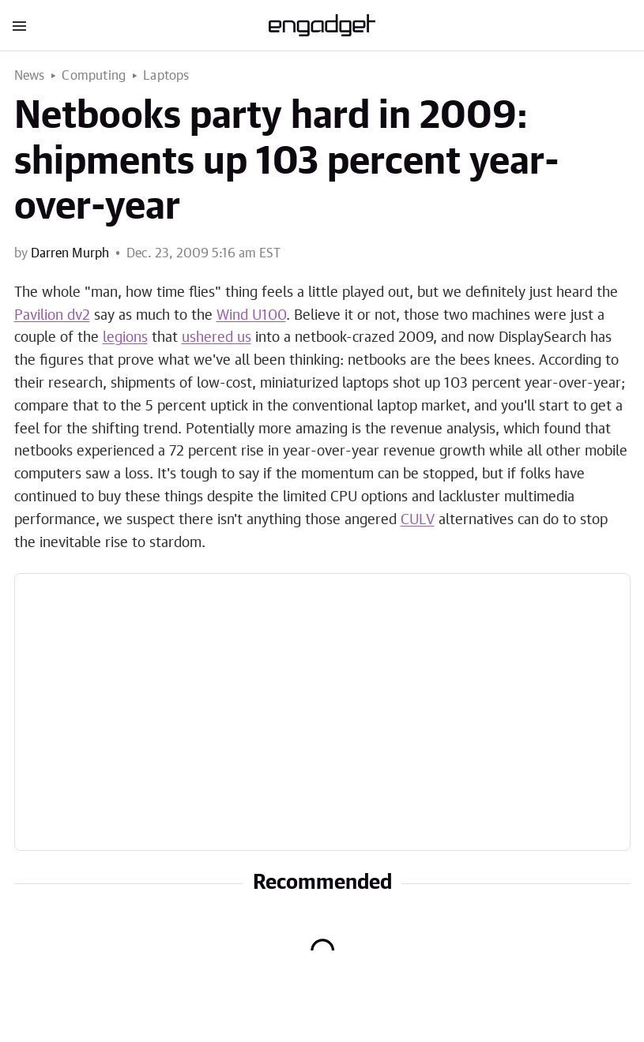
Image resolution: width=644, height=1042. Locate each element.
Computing (94, 75)
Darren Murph (70, 253)
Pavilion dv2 (52, 316)
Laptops (166, 75)
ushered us (216, 338)
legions (125, 338)
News (29, 75)
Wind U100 (251, 316)
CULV (418, 520)
